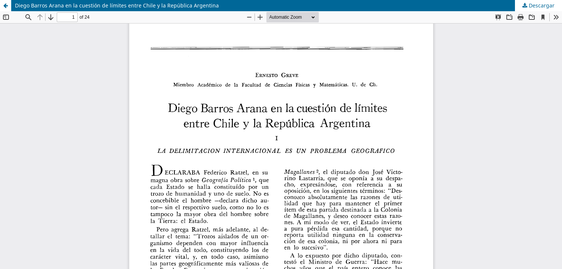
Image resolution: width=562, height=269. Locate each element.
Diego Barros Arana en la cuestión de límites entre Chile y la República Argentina (117, 5)
